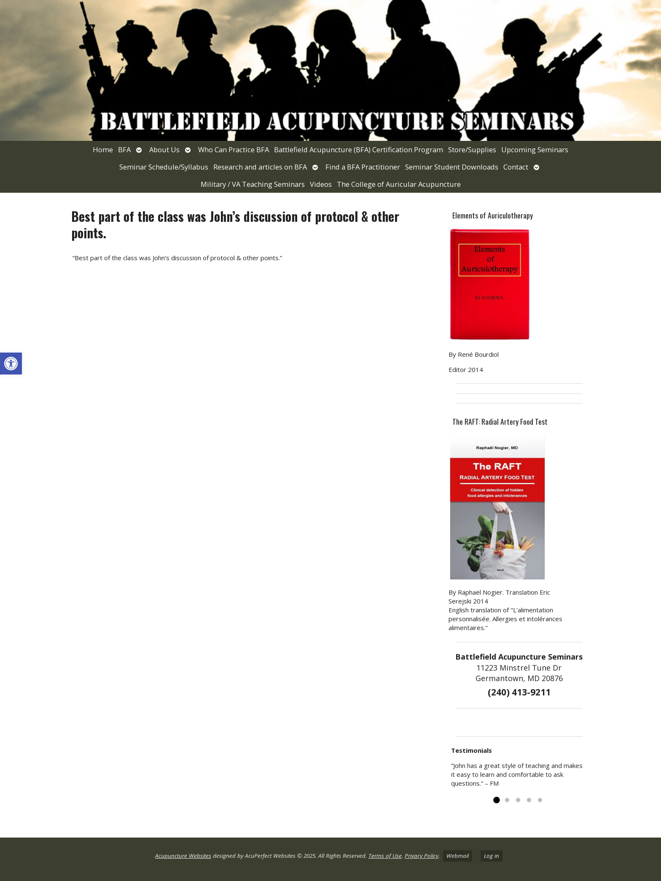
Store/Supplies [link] (472, 149)
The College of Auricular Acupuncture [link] (399, 184)
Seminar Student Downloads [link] (451, 167)
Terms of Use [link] (385, 855)
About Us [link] (164, 149)
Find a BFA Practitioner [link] (362, 167)
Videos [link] (321, 184)
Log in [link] (491, 855)
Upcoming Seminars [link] (534, 149)
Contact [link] (515, 167)
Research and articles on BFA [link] (260, 167)
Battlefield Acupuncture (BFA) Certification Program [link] (358, 149)
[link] (11, 363)
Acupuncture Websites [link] (183, 855)
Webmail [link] (457, 855)
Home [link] (103, 149)
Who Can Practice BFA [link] (233, 149)
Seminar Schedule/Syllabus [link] (163, 167)
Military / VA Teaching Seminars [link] (253, 184)
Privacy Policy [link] (421, 855)
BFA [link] (124, 149)
